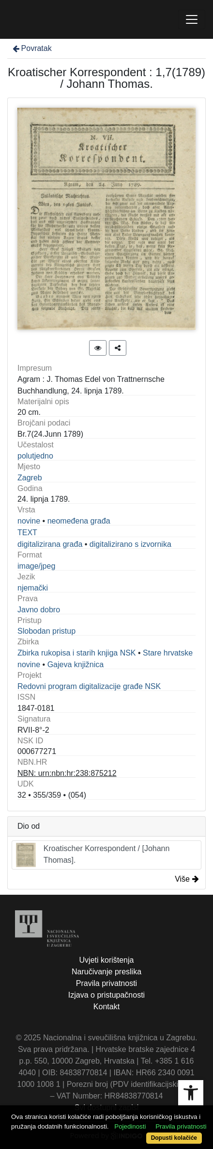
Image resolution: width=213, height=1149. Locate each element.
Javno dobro (38, 610)
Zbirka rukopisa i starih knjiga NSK (76, 653)
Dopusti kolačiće (174, 1137)
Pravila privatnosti (106, 983)
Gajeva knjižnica (75, 664)
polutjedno (35, 456)
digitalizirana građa (49, 544)
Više (187, 879)
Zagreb (29, 478)
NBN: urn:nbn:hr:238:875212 (67, 773)
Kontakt (106, 1006)
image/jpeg (36, 566)
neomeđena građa (78, 521)
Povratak (31, 48)
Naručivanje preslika (106, 972)
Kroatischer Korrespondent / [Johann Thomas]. (92, 855)
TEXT (27, 532)
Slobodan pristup (46, 631)
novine (28, 521)
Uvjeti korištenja (106, 960)
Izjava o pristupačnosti (106, 995)
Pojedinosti (130, 1126)
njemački (32, 588)
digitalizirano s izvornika (130, 544)
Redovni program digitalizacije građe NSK (89, 686)
